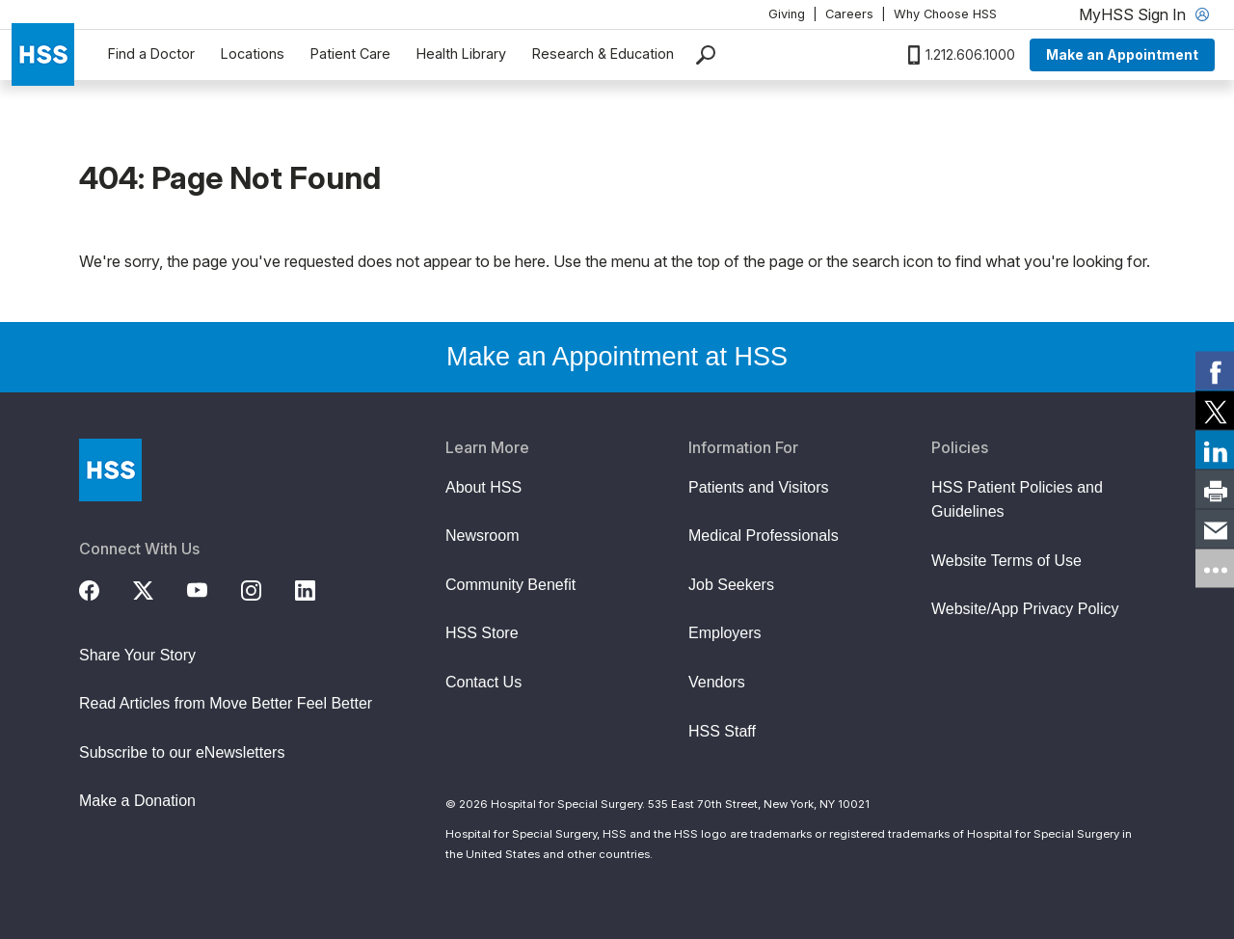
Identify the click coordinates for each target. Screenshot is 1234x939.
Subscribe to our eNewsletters (181, 752)
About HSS (483, 487)
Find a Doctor (151, 53)
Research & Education (603, 53)
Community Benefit (510, 585)
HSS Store (482, 633)
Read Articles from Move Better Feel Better (225, 703)
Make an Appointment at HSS (617, 356)
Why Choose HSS (945, 14)
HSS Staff (722, 731)
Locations (252, 53)
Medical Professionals (763, 535)
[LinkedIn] (316, 588)
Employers (725, 633)
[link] (1214, 371)
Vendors (716, 682)
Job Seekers (731, 585)
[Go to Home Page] (110, 470)
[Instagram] (262, 588)
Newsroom (482, 535)
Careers (849, 14)
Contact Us (483, 682)
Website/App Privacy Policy (1024, 609)
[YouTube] (208, 588)
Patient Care (350, 53)
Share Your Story (137, 655)
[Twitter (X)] (154, 588)
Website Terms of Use (1006, 560)
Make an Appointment (1122, 54)
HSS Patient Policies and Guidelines (1017, 500)
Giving (786, 14)
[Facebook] (100, 588)
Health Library (461, 53)
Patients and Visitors (758, 487)
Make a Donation (137, 800)
